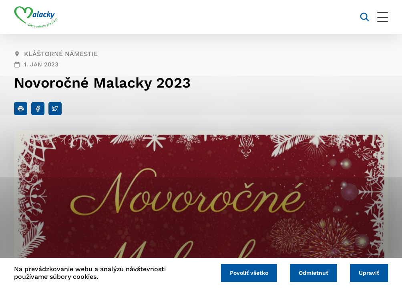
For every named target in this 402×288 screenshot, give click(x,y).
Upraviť (369, 273)
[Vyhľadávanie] (364, 17)
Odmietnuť (313, 273)
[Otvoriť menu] (382, 17)
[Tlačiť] (20, 108)
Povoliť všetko (249, 273)
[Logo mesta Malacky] (36, 17)
